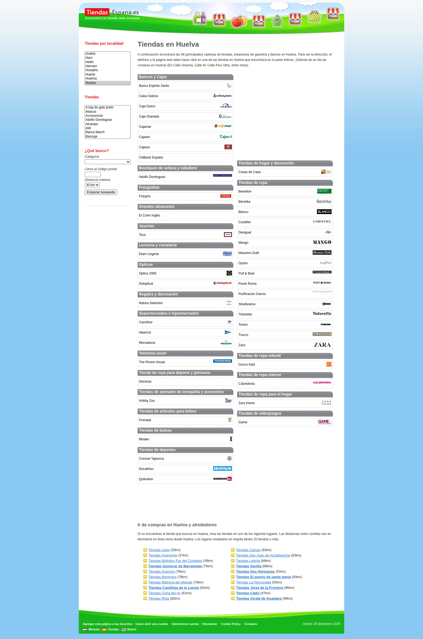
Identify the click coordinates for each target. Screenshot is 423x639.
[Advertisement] (106, 295)
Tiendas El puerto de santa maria (263, 577)
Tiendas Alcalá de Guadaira (259, 598)
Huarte (107, 75)
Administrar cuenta (185, 624)
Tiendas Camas (248, 550)
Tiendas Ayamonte (162, 555)
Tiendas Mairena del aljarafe (170, 582)
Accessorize (107, 116)
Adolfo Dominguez (107, 120)
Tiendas (113, 629)
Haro (107, 58)
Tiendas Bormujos (162, 577)
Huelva (107, 83)
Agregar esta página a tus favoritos (107, 624)
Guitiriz (107, 54)
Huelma (107, 79)
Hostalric (107, 70)
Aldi (107, 128)
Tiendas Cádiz (248, 593)
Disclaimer (209, 624)
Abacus (107, 112)
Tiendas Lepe (158, 550)
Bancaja (107, 137)
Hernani (107, 66)
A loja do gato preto (107, 107)
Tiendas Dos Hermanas (255, 571)
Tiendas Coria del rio (164, 593)
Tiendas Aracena (161, 571)
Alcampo (107, 124)
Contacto (251, 624)
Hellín (107, 62)
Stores (132, 629)
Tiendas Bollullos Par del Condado (175, 561)
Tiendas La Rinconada (253, 582)
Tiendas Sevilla (248, 566)
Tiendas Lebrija (248, 561)
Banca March (107, 132)
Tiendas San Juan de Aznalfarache (263, 555)
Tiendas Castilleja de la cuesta (173, 588)
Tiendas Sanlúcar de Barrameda (175, 566)
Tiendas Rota (158, 598)
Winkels (94, 629)
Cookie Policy (231, 624)
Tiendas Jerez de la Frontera (259, 588)
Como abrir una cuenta (151, 624)
